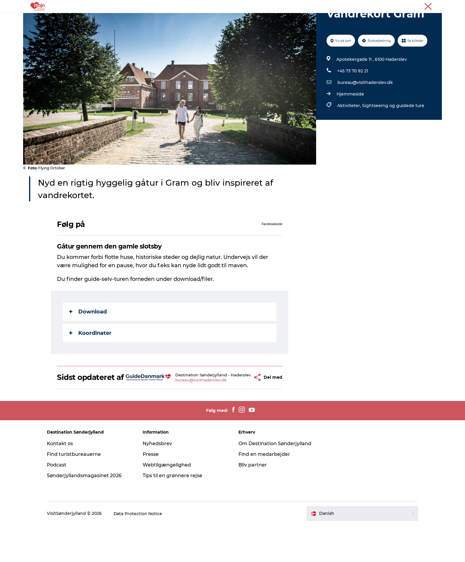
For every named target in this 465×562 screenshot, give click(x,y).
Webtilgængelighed (168, 501)
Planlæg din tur (314, 19)
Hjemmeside (350, 122)
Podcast (59, 501)
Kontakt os (62, 480)
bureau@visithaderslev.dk (365, 110)
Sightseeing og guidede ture (393, 133)
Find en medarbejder (264, 491)
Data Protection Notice (140, 550)
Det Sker (251, 19)
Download (88, 340)
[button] (241, 410)
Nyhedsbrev (158, 480)
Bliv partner (252, 501)
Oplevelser (145, 19)
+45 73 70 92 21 (352, 99)
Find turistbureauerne (76, 491)
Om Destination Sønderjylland (274, 480)
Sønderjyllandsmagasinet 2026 (86, 512)
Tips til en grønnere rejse (173, 512)
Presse (436, 6)
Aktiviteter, (349, 133)
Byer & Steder (181, 19)
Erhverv (417, 6)
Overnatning (219, 19)
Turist (399, 6)
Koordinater (90, 361)
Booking (279, 19)
